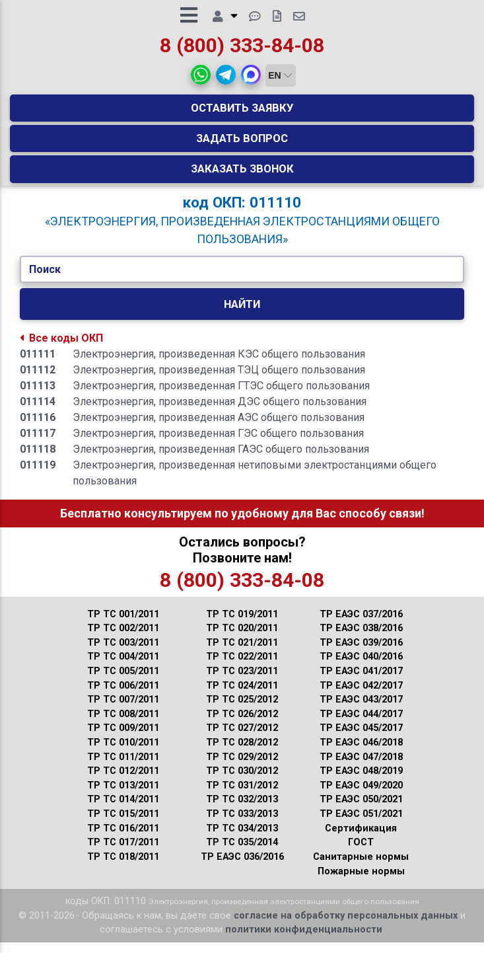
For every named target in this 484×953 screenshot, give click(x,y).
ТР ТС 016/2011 (123, 839)
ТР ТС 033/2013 (242, 824)
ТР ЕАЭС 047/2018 (361, 767)
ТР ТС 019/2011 (242, 624)
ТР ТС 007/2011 (123, 710)
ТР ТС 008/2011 (123, 724)
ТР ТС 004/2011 (123, 667)
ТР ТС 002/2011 (123, 638)
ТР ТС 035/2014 (242, 852)
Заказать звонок (242, 173)
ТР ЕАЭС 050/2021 (361, 810)
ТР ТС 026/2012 (242, 724)
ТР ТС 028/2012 (242, 753)
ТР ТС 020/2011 (242, 638)
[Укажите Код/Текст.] (242, 280)
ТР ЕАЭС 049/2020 (361, 796)
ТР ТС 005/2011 (123, 681)
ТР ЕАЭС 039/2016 (361, 653)
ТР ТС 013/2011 (123, 796)
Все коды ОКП (61, 348)
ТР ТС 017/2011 (123, 852)
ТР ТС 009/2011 (123, 738)
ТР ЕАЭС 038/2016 (361, 638)
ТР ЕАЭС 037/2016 (361, 624)
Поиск (45, 280)
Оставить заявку (242, 113)
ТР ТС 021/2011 (242, 653)
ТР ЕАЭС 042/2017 (361, 696)
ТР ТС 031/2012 (242, 796)
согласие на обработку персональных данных (346, 926)
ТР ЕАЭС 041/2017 (361, 681)
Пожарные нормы (361, 882)
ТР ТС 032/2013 (242, 810)
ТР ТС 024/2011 (242, 696)
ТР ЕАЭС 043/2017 (361, 710)
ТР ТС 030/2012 (242, 781)
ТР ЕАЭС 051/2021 (361, 824)
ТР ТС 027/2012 (242, 738)
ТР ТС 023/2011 (242, 681)
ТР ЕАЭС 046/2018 (361, 753)
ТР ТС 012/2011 (123, 781)
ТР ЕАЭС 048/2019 (361, 781)
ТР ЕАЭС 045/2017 (361, 738)
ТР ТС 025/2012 (242, 710)
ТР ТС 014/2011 (123, 810)
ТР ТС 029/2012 (242, 767)
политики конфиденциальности (303, 940)
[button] (201, 80)
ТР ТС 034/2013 (242, 839)
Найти (242, 314)
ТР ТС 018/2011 (123, 867)
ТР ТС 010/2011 (123, 753)
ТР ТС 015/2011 (123, 824)
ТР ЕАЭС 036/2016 (242, 867)
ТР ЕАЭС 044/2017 (361, 724)
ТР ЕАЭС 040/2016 (361, 667)
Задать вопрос (242, 143)
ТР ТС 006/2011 (123, 696)
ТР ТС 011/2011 (123, 767)
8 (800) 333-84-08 (242, 50)
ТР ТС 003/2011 (123, 653)
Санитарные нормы (361, 867)
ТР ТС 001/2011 (123, 624)
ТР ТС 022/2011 (242, 667)
